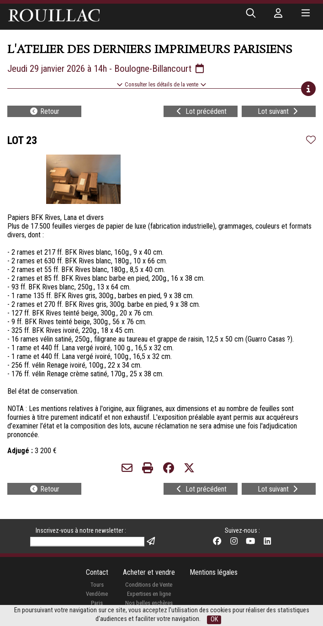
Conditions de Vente (148, 584)
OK (214, 619)
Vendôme (97, 593)
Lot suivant (279, 111)
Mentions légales (214, 572)
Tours (97, 584)
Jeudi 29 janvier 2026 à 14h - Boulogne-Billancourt (106, 68)
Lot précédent (201, 111)
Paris (97, 602)
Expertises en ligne (149, 593)
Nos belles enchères (149, 602)
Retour (44, 111)
